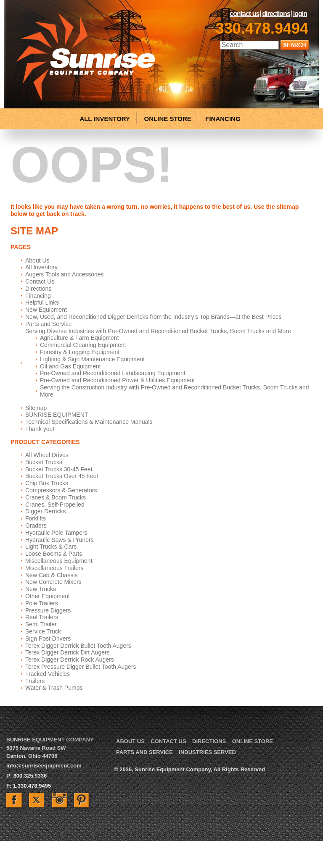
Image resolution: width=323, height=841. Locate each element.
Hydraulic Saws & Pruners (59, 539)
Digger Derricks (45, 511)
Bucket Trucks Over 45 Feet (61, 476)
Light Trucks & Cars (51, 546)
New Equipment (46, 309)
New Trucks (40, 589)
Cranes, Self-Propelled (55, 504)
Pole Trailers (41, 603)
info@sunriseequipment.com (44, 765)
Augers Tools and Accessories (64, 274)
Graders (36, 525)
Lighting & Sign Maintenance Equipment (92, 359)
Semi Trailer (41, 624)
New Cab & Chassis (51, 575)
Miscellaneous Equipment (59, 560)
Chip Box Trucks (46, 483)
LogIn (300, 14)
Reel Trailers (41, 617)
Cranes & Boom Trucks (55, 497)
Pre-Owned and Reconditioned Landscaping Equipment (112, 373)
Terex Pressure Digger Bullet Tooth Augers (80, 666)
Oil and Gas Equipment (70, 366)
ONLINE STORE (167, 118)
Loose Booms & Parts (53, 553)
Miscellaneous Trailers (54, 568)
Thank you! (39, 429)
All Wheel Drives (47, 455)
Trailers (35, 681)
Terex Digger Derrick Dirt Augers (67, 652)
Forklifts (35, 518)
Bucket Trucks (43, 462)
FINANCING (222, 118)
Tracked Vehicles (47, 673)
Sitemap (36, 408)
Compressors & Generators (61, 490)
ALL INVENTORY (104, 118)
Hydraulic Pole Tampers (56, 532)
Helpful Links (42, 302)
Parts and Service (48, 324)
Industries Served (207, 752)
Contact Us (244, 14)
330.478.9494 (262, 28)
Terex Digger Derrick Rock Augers (69, 659)
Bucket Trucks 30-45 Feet (59, 469)
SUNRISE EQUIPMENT (56, 414)
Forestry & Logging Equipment (79, 352)
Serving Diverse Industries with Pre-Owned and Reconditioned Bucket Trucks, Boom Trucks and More (158, 331)
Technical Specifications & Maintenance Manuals (89, 421)
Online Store (252, 741)
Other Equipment (47, 596)
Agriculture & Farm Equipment (79, 337)
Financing (38, 295)
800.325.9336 (30, 776)
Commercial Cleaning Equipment (83, 345)
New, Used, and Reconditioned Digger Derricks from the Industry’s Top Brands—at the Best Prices (153, 316)
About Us (37, 260)
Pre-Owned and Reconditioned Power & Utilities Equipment (117, 380)
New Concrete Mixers (53, 581)
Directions (276, 14)
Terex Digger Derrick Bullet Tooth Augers (78, 645)
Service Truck (43, 631)
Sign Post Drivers (48, 638)
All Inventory (41, 267)
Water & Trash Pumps (53, 687)
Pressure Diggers (48, 610)
